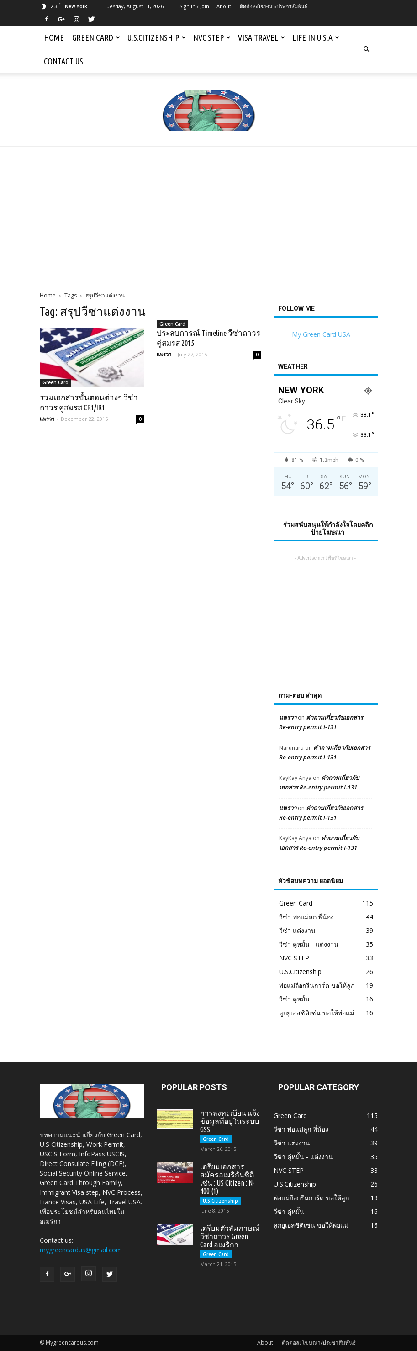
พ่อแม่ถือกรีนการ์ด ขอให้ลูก (316, 985)
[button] (367, 49)
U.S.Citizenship (156, 37)
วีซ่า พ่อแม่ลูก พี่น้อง (306, 916)
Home (54, 37)
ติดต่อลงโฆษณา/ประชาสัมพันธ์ (274, 6)
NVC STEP (212, 37)
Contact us (63, 61)
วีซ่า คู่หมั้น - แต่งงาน (308, 944)
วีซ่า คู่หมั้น (294, 999)
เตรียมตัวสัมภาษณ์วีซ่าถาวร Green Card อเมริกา (229, 1236)
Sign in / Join (194, 6)
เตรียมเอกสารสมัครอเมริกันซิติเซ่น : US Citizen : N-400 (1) (227, 1178)
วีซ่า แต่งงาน (297, 930)
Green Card (96, 37)
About (223, 6)
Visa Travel (261, 37)
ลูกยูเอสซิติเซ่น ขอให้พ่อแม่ (316, 1012)
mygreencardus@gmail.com (81, 1249)
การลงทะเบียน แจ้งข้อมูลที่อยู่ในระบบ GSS (230, 1121)
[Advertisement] (208, 215)
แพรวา (47, 418)
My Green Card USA (321, 334)
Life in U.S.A (315, 37)
